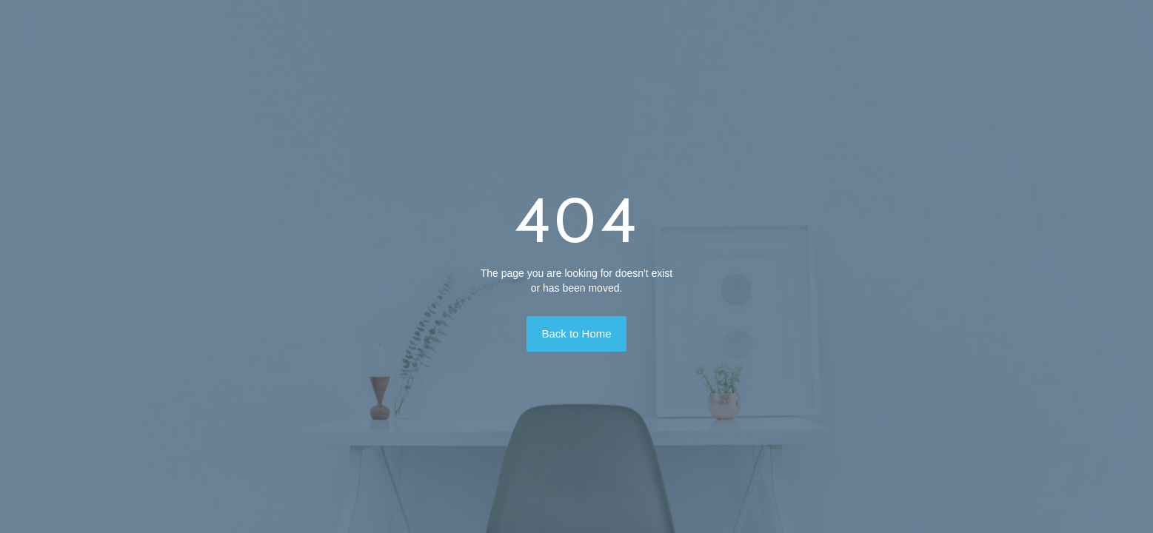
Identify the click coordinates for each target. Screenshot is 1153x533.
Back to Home (576, 333)
